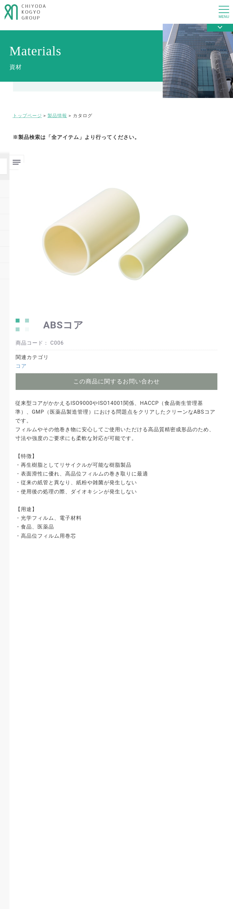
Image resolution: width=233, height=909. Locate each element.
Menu (16, 160)
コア (21, 366)
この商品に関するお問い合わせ (116, 381)
